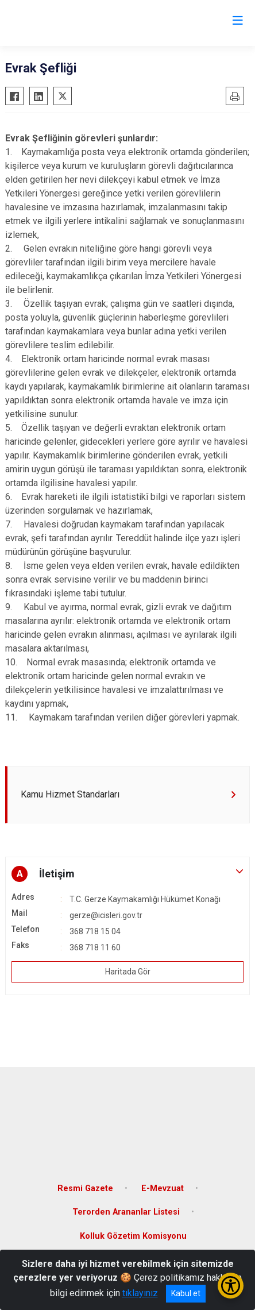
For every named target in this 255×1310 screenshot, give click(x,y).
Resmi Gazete (85, 1188)
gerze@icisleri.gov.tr (105, 915)
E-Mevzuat (162, 1188)
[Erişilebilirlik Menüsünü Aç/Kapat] (231, 1286)
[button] (127, 874)
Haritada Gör (127, 971)
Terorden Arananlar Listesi (126, 1212)
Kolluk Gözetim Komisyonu (133, 1236)
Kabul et (185, 1293)
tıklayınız (140, 1293)
